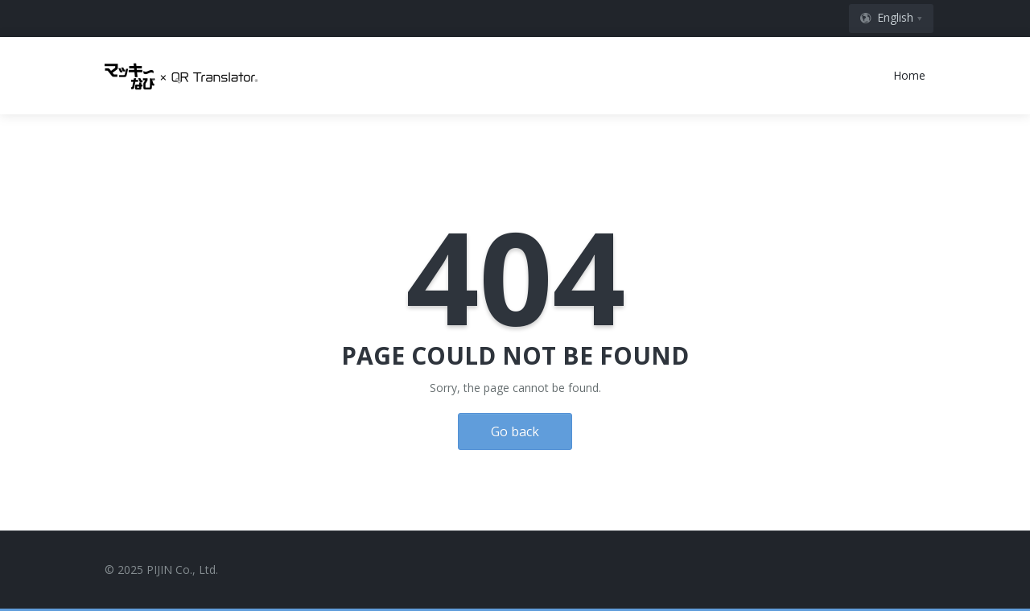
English (886, 17)
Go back (515, 431)
